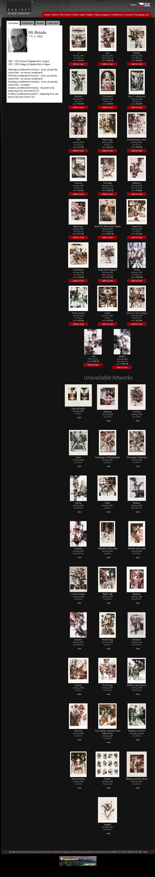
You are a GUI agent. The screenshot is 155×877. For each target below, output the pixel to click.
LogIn (133, 4)
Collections (53, 23)
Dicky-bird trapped (107, 269)
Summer (78, 548)
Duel (78, 457)
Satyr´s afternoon (137, 96)
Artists (55, 14)
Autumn (78, 639)
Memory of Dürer (136, 730)
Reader (136, 53)
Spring (78, 502)
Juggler (107, 824)
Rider (107, 502)
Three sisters (78, 313)
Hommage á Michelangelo (107, 457)
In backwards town (136, 139)
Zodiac (107, 778)
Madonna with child (107, 548)
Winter (122, 356)
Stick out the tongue (136, 313)
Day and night (78, 408)
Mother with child (136, 548)
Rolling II (137, 183)
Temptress (136, 226)
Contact (129, 14)
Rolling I (137, 502)
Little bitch (78, 269)
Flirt (78, 139)
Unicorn (78, 183)
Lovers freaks (78, 594)
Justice (78, 685)
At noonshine (78, 778)
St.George (108, 685)
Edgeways (78, 226)
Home (47, 14)
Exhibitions (117, 14)
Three (137, 269)
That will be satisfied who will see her (107, 732)
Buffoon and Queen (136, 685)
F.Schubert (107, 96)
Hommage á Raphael (137, 457)
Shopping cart (142, 14)
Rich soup (107, 139)
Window (137, 594)
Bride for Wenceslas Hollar (107, 226)
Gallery (90, 14)
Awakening (107, 639)
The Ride (107, 183)
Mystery (78, 730)
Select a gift (79, 14)
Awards (40, 23)
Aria (107, 53)
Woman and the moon (137, 778)
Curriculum (13, 23)
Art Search (66, 14)
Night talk (107, 594)
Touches (136, 411)
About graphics (102, 14)
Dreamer (136, 639)
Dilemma (107, 411)
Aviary (108, 313)
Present (78, 96)
